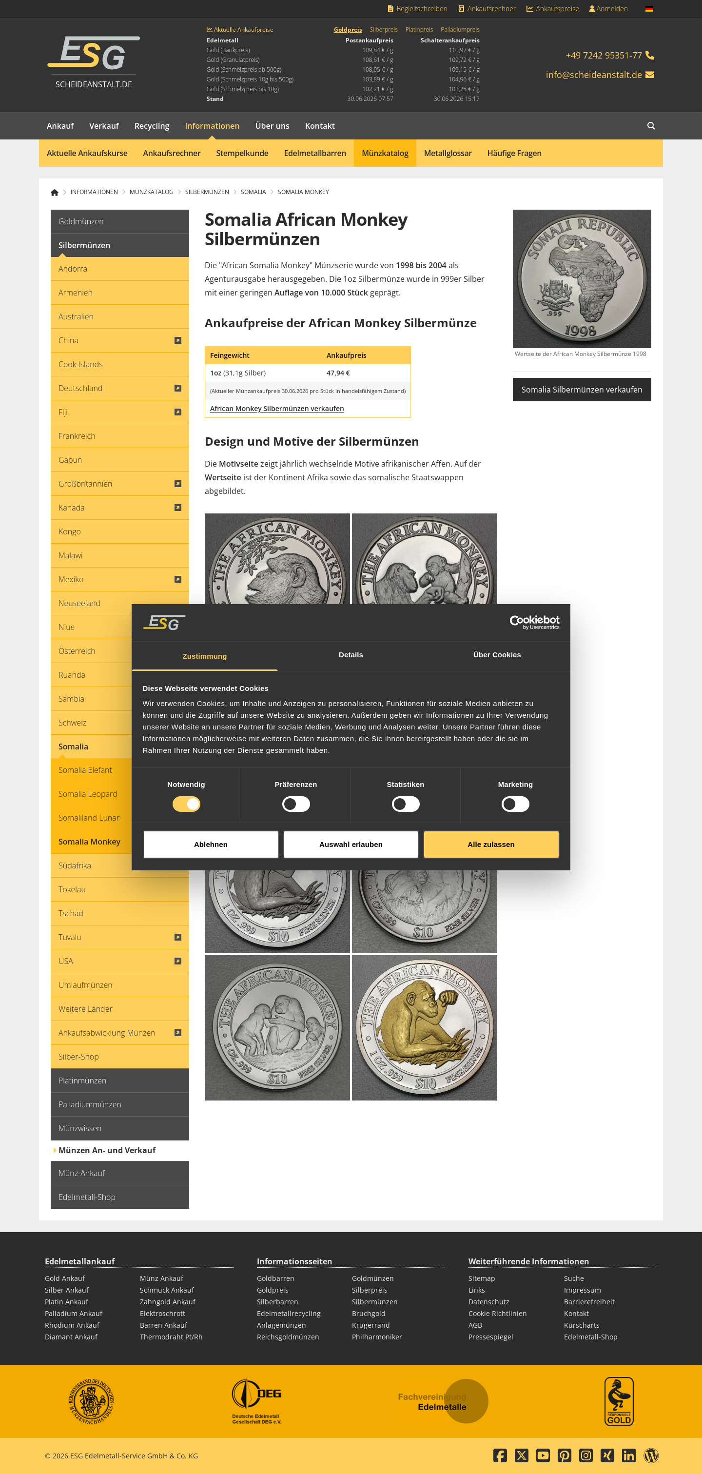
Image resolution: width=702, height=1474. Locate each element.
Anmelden (608, 8)
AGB (475, 1325)
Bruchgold (369, 1313)
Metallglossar (448, 153)
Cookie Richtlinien (497, 1313)
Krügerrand (371, 1325)
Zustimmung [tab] (205, 614)
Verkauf (104, 125)
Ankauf (60, 125)
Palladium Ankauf (73, 1313)
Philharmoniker (377, 1336)
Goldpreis (348, 30)
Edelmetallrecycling (289, 1313)
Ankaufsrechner (486, 8)
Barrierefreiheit (589, 1301)
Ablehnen (211, 802)
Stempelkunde (242, 153)
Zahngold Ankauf (167, 1301)
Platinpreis (419, 30)
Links (476, 1290)
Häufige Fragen (515, 153)
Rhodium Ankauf (72, 1325)
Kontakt (320, 125)
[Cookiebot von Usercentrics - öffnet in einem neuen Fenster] (517, 580)
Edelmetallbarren (315, 153)
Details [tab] (351, 613)
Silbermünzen (375, 1301)
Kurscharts (582, 1325)
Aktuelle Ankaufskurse (87, 153)
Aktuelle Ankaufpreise (240, 30)
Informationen (212, 125)
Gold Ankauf (65, 1278)
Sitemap (481, 1278)
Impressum (582, 1290)
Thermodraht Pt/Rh (171, 1336)
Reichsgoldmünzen (288, 1336)
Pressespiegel (490, 1336)
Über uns (272, 125)
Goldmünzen (373, 1278)
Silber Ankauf (67, 1290)
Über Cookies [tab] (497, 613)
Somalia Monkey (303, 192)
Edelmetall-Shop (591, 1336)
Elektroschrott (162, 1313)
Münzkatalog (385, 153)
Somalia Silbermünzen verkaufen (582, 389)
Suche (574, 1278)
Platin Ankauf (66, 1301)
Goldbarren (275, 1278)
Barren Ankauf (163, 1325)
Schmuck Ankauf (167, 1290)
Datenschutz (488, 1301)
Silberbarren (277, 1301)
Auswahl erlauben (351, 802)
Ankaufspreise (552, 8)
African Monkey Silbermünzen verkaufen (277, 408)
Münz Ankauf (161, 1278)
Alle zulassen (491, 802)
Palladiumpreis (460, 30)
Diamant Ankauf (71, 1336)
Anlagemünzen (281, 1325)
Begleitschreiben (417, 8)
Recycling (152, 125)
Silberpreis (384, 30)
